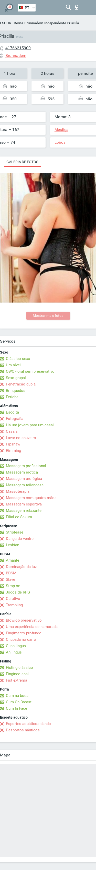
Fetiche (12, 397)
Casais (12, 431)
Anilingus (14, 652)
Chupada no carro (21, 639)
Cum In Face (16, 708)
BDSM (11, 573)
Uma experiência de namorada (32, 626)
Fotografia (14, 418)
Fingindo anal (17, 674)
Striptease (14, 532)
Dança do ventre (20, 538)
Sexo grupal (16, 378)
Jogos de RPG (18, 592)
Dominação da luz (21, 566)
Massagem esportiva (24, 504)
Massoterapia (17, 491)
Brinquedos (15, 390)
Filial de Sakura (19, 517)
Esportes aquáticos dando (28, 723)
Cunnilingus (16, 646)
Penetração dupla (21, 384)
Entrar (76, 7)
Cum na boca (17, 695)
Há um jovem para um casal (30, 425)
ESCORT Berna (11, 23)
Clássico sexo (18, 358)
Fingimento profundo (23, 633)
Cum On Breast (18, 702)
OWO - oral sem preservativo (30, 371)
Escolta (12, 412)
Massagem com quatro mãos (31, 498)
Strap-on (13, 586)
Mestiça (61, 129)
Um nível (13, 365)
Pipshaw (13, 444)
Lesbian (12, 545)
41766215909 (18, 47)
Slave (10, 579)
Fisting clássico (19, 667)
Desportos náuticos (23, 730)
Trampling (14, 605)
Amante (12, 560)
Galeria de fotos (22, 162)
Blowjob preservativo (24, 620)
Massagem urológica (24, 478)
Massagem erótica (22, 472)
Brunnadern (33, 23)
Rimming (13, 450)
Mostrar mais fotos (48, 315)
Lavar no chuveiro (21, 438)
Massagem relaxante (23, 510)
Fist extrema (16, 680)
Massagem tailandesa (25, 485)
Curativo (13, 598)
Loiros (60, 142)
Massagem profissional (26, 466)
